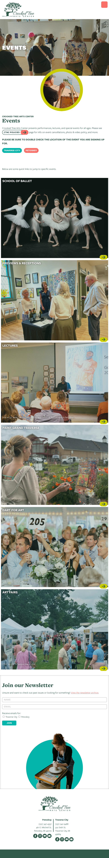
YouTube (45, 836)
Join (9, 722)
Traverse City (12, 150)
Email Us (49, 836)
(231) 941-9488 (61, 823)
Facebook (35, 836)
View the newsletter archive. (85, 692)
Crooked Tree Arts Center (18, 9)
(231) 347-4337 (45, 823)
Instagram (40, 836)
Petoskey (31, 150)
